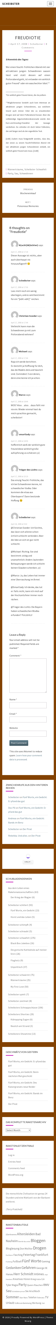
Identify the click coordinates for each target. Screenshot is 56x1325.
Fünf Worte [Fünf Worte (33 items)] (31, 1261)
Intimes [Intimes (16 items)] (39, 1274)
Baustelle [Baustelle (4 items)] (27, 1241)
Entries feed (14, 1161)
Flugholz (15, 960)
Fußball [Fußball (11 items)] (17, 1261)
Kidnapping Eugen (20, 1019)
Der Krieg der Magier (21, 897)
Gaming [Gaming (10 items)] (46, 1261)
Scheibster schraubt (18, 931)
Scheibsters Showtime (19, 1033)
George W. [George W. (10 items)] (42, 1268)
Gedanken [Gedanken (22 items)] (13, 1267)
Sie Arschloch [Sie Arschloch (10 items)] (32, 1291)
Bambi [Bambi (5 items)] (20, 1241)
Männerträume (15, 169)
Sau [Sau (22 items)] (8, 1290)
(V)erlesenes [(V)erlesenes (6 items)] (11, 1234)
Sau (16, 173)
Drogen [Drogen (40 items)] (39, 1248)
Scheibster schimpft (18, 924)
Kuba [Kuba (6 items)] (38, 1279)
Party (10, 173)
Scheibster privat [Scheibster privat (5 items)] (18, 1291)
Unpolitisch (17, 966)
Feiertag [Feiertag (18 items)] (29, 1254)
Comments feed (16, 1168)
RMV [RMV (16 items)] (46, 1285)
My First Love (17, 986)
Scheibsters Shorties (18, 1014)
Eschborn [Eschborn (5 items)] (9, 1255)
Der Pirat (27, 829)
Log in (11, 1155)
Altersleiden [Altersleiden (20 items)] (26, 1234)
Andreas (12, 818)
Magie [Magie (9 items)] (15, 1285)
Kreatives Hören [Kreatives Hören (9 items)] (21, 1279)
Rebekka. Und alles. (18, 835)
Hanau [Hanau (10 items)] (9, 1274)
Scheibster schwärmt (19, 974)
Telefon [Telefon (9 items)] (32, 1297)
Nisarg (28, 1321)
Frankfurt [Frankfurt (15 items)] (41, 1255)
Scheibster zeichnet (18, 1000)
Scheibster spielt (17, 994)
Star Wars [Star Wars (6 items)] (23, 1297)
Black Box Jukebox (20, 943)
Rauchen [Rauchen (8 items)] (38, 1285)
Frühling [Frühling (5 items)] (9, 1262)
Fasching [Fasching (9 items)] (18, 1255)
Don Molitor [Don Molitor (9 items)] (26, 1248)
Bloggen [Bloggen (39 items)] (38, 1240)
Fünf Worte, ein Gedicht (23, 910)
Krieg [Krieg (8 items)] (33, 1279)
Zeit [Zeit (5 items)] (43, 1303)
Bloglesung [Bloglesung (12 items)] (12, 1248)
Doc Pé (11, 807)
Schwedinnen (26, 173)
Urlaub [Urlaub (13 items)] (10, 1303)
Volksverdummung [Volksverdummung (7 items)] (23, 1303)
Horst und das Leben (21, 916)
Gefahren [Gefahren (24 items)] (29, 1267)
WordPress (38, 1317)
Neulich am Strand (20, 1026)
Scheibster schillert (18, 905)
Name (13, 699)
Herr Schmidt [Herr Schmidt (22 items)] (23, 1274)
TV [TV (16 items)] (46, 1297)
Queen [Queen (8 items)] (30, 1285)
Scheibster (10, 4)
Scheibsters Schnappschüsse (22, 1007)
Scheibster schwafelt (35, 169)
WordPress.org (15, 1174)
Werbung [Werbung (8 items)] (36, 1302)
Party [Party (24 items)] (23, 1284)
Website (13, 727)
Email (13, 713)
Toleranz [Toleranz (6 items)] (41, 1297)
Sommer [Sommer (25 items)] (12, 1297)
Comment (15, 655)
